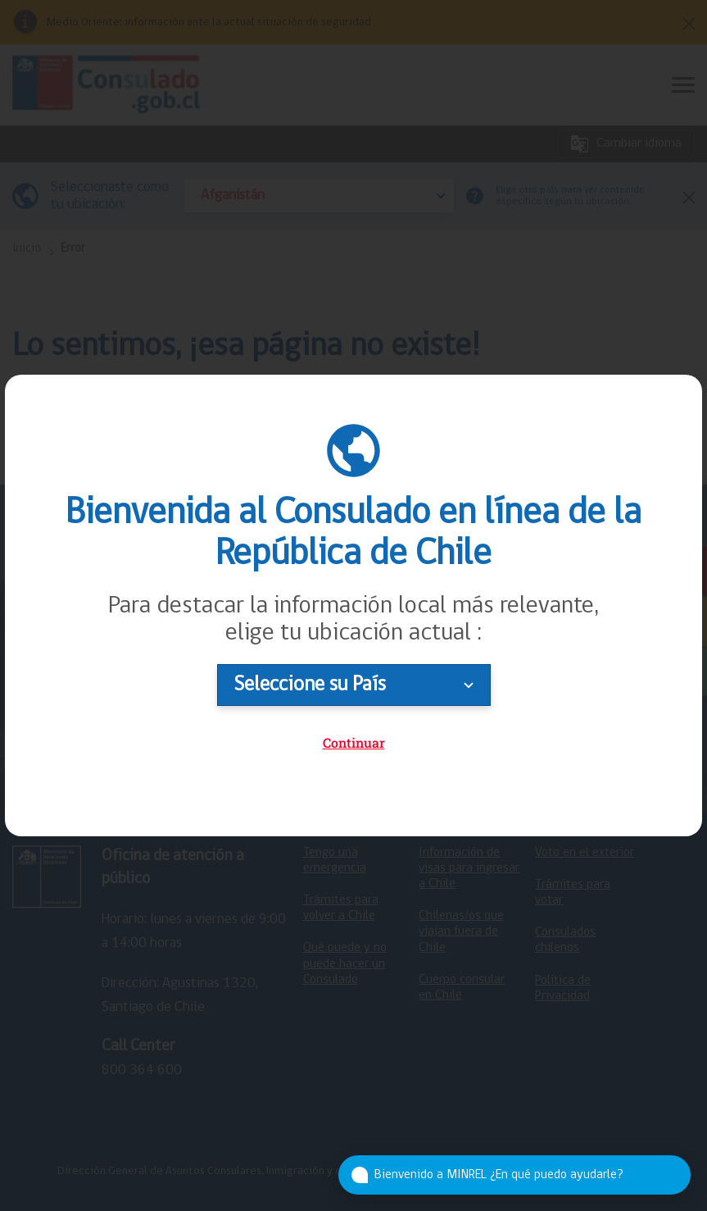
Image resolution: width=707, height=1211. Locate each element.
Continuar (354, 742)
